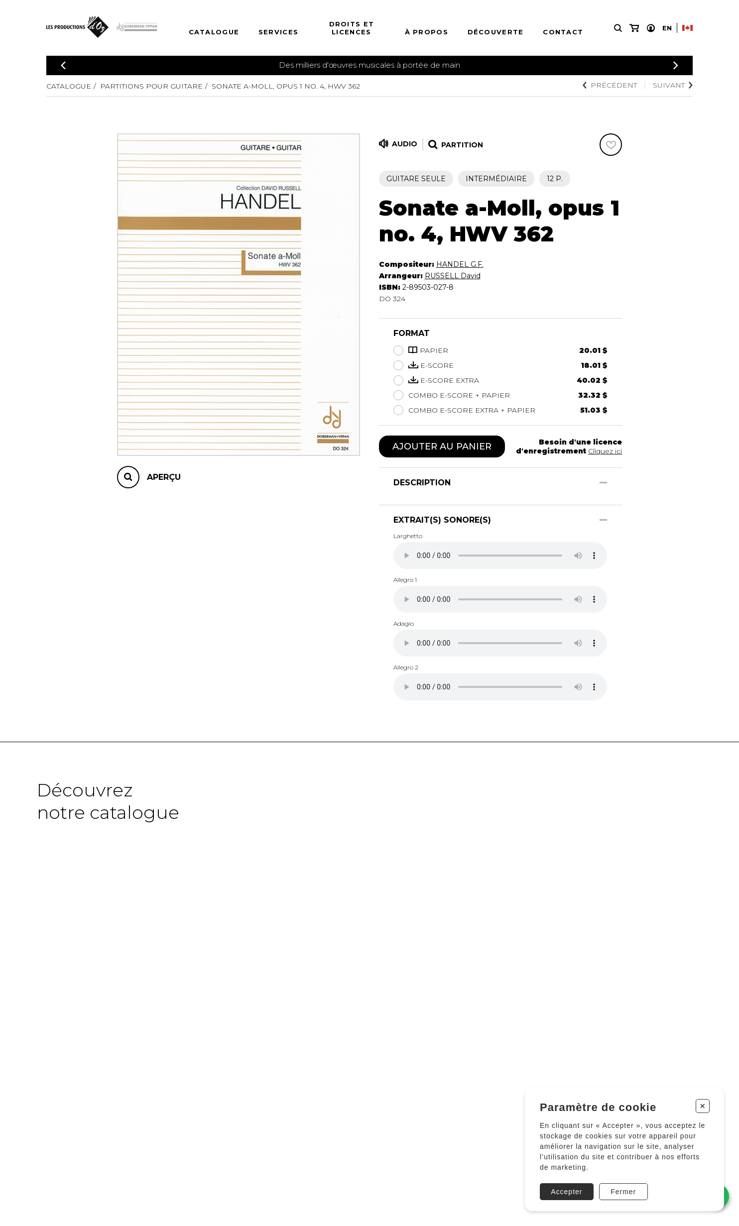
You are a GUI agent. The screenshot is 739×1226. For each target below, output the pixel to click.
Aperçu (164, 477)
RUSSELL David (453, 275)
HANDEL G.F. (460, 264)
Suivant (673, 85)
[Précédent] (63, 65)
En (667, 28)
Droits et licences (351, 28)
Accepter (566, 1192)
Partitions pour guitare (151, 86)
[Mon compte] (651, 28)
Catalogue (214, 32)
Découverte (496, 32)
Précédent (610, 85)
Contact (563, 32)
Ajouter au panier (442, 446)
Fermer (623, 1192)
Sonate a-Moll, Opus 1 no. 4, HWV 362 (286, 86)
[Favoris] (611, 144)
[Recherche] (618, 28)
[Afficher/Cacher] (603, 482)
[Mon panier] (634, 28)
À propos (426, 32)
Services (278, 32)
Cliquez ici (605, 450)
